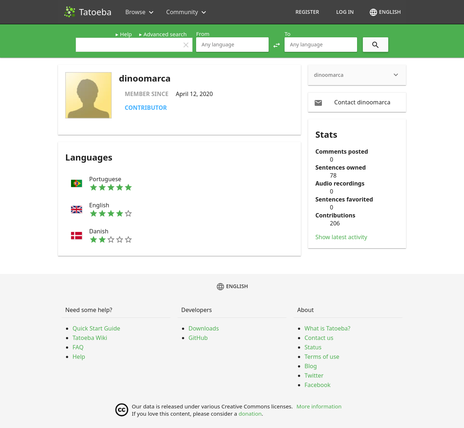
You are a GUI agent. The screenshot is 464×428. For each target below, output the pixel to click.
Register (307, 11)
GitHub (198, 338)
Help (126, 34)
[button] (277, 44)
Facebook (317, 385)
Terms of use (321, 357)
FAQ (77, 347)
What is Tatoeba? (327, 328)
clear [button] (186, 45)
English (385, 12)
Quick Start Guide (96, 328)
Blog (310, 366)
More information (319, 406)
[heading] (357, 75)
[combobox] (232, 44)
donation (250, 413)
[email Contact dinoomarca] (357, 102)
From (203, 33)
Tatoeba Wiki (89, 338)
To (287, 33)
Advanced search (165, 34)
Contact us (319, 338)
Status (313, 347)
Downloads (203, 328)
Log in (345, 11)
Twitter (313, 375)
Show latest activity (341, 237)
